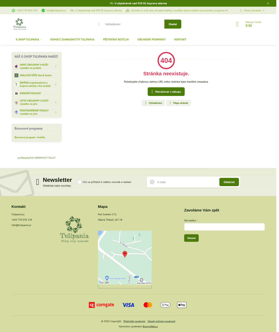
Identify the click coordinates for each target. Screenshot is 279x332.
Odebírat (229, 182)
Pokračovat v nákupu (165, 92)
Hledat (173, 24)
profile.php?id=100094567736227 (37, 157)
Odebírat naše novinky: (57, 185)
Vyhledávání (153, 103)
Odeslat (191, 238)
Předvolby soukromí (134, 321)
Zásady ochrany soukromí (161, 321)
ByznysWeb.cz (150, 326)
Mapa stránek (178, 103)
